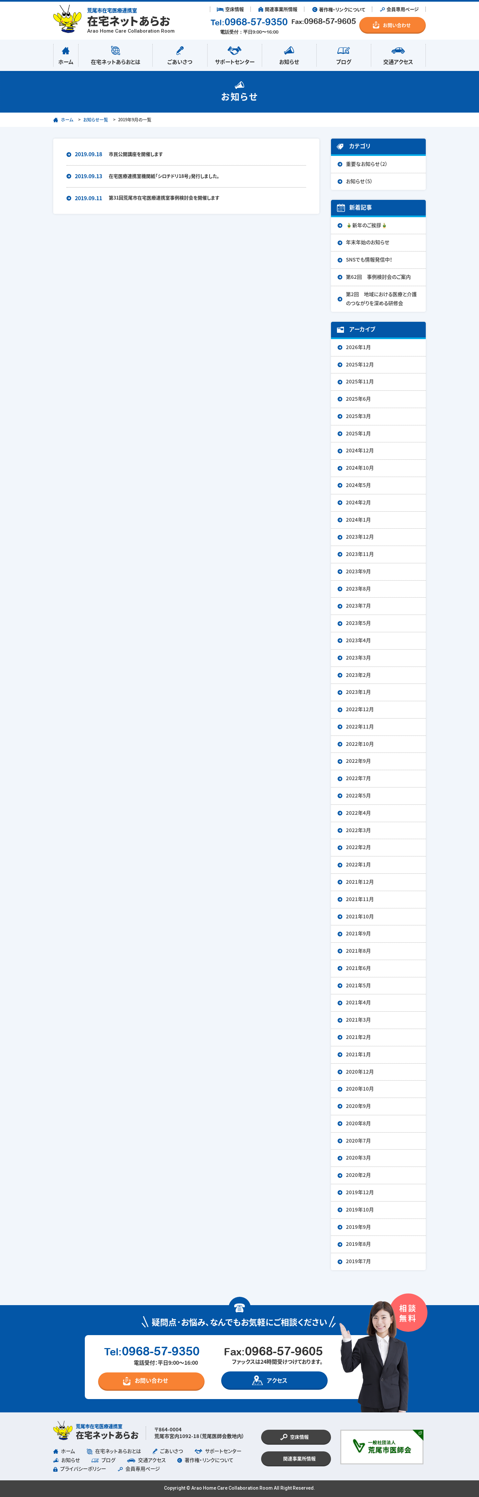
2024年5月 (358, 485)
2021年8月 (358, 950)
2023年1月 (358, 692)
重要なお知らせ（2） (367, 164)
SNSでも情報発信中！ (369, 259)
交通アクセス (398, 54)
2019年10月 (360, 1209)
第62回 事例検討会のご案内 (378, 276)
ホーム (66, 54)
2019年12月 (360, 1192)
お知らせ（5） (359, 181)
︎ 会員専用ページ (399, 9)
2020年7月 (358, 1140)
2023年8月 (358, 588)
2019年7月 (358, 1261)
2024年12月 (360, 450)
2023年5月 (358, 623)
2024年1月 (358, 519)
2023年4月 (358, 640)
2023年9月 (358, 571)
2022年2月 (358, 847)
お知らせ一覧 (95, 120)
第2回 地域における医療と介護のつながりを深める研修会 (381, 299)
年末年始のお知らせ (367, 242)
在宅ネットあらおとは (116, 54)
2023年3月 (358, 657)
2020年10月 (360, 1088)
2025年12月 (360, 364)
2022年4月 (358, 812)
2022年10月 (360, 744)
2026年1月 (358, 347)
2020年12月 (360, 1071)
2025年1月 (358, 433)
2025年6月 (358, 398)
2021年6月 (358, 968)
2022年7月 (358, 778)
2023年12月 (360, 536)
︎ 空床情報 (230, 9)
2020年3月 (358, 1157)
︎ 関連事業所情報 (277, 9)
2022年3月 (358, 830)
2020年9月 (358, 1106)
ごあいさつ (180, 54)
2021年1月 (358, 1054)
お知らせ (289, 54)
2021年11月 (360, 899)
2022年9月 (358, 760)
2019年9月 (358, 1227)
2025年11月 (360, 381)
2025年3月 (358, 416)
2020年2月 (358, 1175)
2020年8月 (358, 1123)
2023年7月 (358, 605)
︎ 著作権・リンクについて (338, 9)
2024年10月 (360, 467)
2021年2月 (358, 1037)
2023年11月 (360, 554)
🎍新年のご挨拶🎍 (367, 225)
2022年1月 (358, 864)
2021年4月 (358, 1002)
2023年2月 (358, 675)
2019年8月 (358, 1244)
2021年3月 (358, 1019)
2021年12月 (360, 881)
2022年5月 (358, 795)
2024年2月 (358, 502)
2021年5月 (358, 985)
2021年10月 (360, 916)
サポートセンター (235, 54)
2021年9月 (358, 933)
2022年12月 (360, 709)
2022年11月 (360, 726)
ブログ (344, 54)
